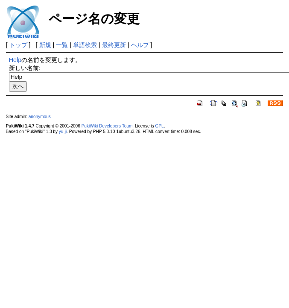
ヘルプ (140, 44)
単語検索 (85, 44)
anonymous (40, 116)
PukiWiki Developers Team (107, 126)
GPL (159, 126)
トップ (18, 44)
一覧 (62, 44)
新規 (45, 44)
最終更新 (114, 44)
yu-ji (63, 131)
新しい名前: (25, 68)
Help (15, 59)
